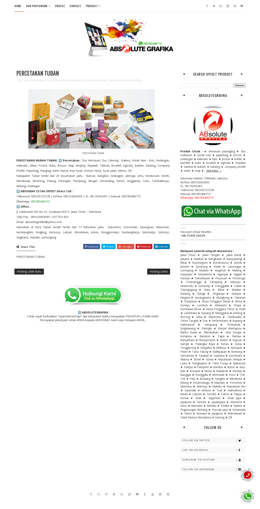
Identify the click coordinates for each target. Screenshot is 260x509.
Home (17, 6)
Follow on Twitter (213, 440)
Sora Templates (114, 501)
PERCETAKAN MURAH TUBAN (99, 80)
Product (92, 6)
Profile (60, 6)
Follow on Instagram (213, 469)
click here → (214, 170)
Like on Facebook (213, 450)
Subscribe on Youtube (213, 459)
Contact (75, 6)
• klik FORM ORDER (192, 235)
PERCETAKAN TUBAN (129, 80)
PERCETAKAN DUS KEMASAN (63, 80)
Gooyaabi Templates (157, 501)
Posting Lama (159, 271)
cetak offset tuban (33, 80)
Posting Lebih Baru (29, 271)
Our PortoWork (36, 6)
